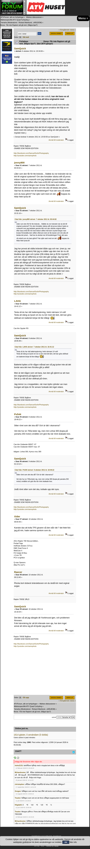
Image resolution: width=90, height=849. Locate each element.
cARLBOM (37, 22)
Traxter (17, 798)
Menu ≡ (83, 18)
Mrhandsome (20, 772)
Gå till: (54, 717)
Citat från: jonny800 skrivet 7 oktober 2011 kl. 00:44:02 (36, 219)
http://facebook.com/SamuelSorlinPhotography (31, 153)
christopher (19, 784)
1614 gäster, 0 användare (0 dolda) (31, 735)
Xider (17, 516)
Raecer (18, 572)
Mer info (73, 842)
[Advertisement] (45, 672)
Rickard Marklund (25, 22)
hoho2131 (19, 765)
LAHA (17, 301)
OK (65, 842)
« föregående (64, 30)
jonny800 (19, 162)
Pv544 (17, 414)
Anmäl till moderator (56, 140)
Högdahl (18, 805)
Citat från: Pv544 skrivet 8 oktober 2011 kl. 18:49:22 (34, 470)
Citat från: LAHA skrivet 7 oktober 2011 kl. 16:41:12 (34, 347)
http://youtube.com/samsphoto (25, 156)
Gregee (18, 791)
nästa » (73, 30)
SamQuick (20, 48)
